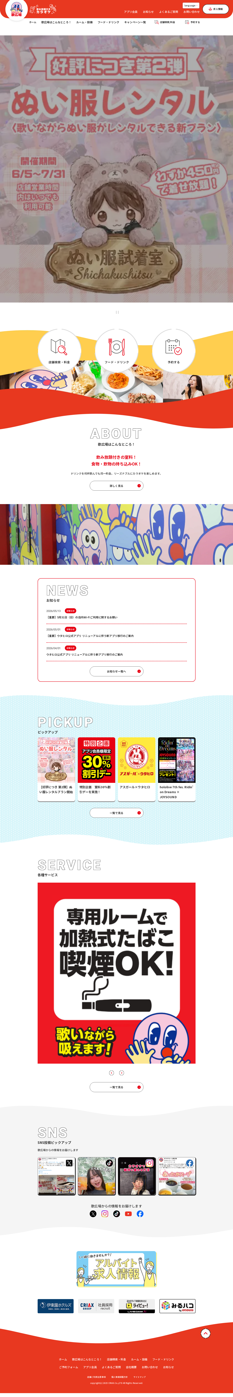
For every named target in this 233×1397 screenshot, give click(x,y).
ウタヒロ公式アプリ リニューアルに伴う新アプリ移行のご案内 (84, 658)
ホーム (33, 24)
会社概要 (131, 1371)
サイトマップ (140, 1380)
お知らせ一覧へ (116, 675)
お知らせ (148, 12)
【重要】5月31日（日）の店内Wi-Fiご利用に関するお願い (82, 621)
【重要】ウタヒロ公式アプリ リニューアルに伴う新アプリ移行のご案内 (90, 639)
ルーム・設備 (85, 24)
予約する (196, 24)
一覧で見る (116, 817)
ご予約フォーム (68, 1371)
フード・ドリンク (109, 24)
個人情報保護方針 (119, 1380)
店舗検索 (168, 24)
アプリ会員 (131, 12)
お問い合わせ (191, 12)
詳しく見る (116, 490)
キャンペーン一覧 (135, 24)
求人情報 (218, 9)
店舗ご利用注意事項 (96, 1380)
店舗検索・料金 (116, 1363)
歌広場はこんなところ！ (57, 24)
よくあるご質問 (168, 12)
